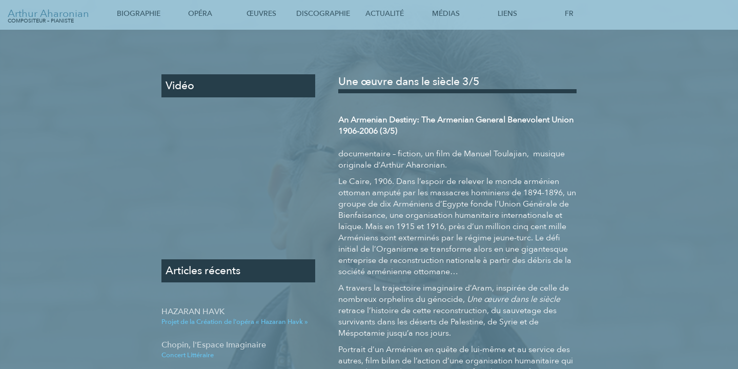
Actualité (384, 13)
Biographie (138, 13)
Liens (507, 13)
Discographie (323, 13)
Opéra (200, 13)
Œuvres (261, 13)
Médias (446, 13)
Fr (569, 13)
